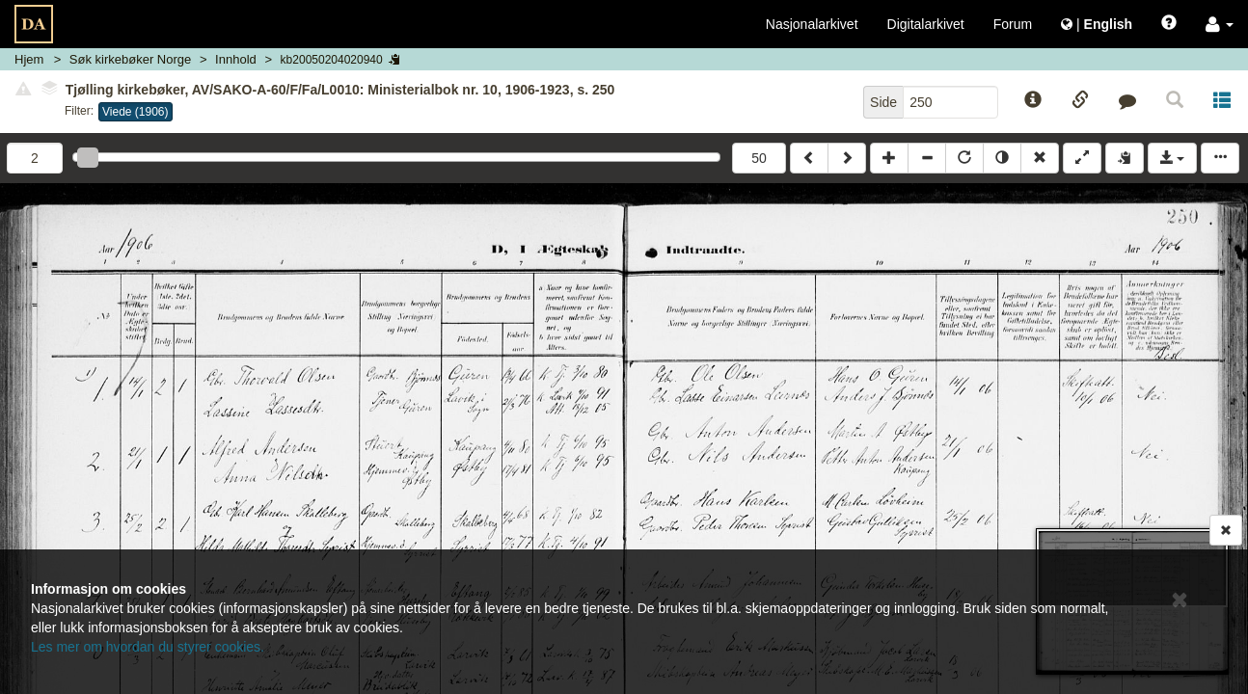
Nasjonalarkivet (812, 24)
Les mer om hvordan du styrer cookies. (147, 646)
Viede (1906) (135, 112)
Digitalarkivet (925, 24)
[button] (1219, 24)
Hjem (28, 59)
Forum (1012, 24)
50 (759, 158)
